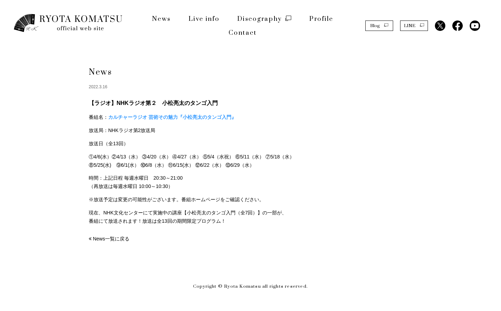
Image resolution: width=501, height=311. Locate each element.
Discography (264, 19)
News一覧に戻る (111, 239)
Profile (321, 19)
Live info (204, 19)
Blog (379, 25)
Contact (243, 33)
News (161, 19)
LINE (414, 25)
